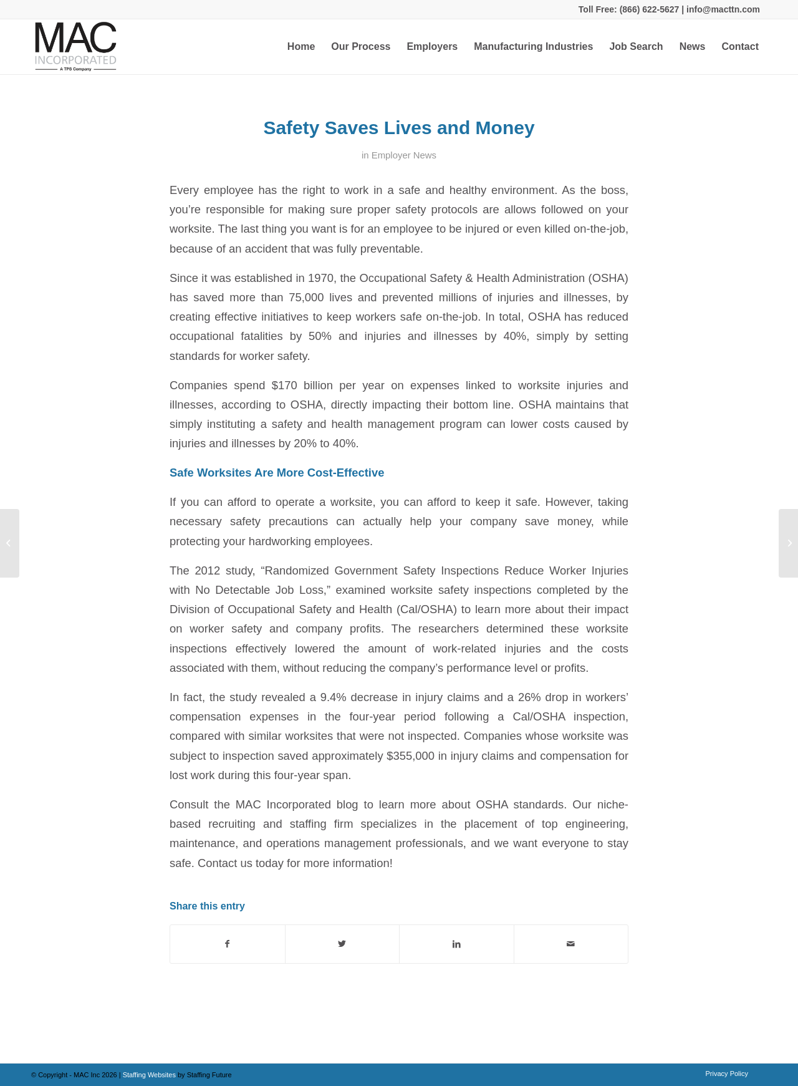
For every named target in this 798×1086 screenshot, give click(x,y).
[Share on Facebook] (227, 944)
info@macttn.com (722, 9)
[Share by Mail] (571, 944)
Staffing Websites (150, 1075)
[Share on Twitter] (343, 944)
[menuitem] (301, 46)
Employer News (404, 155)
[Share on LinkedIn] (457, 944)
